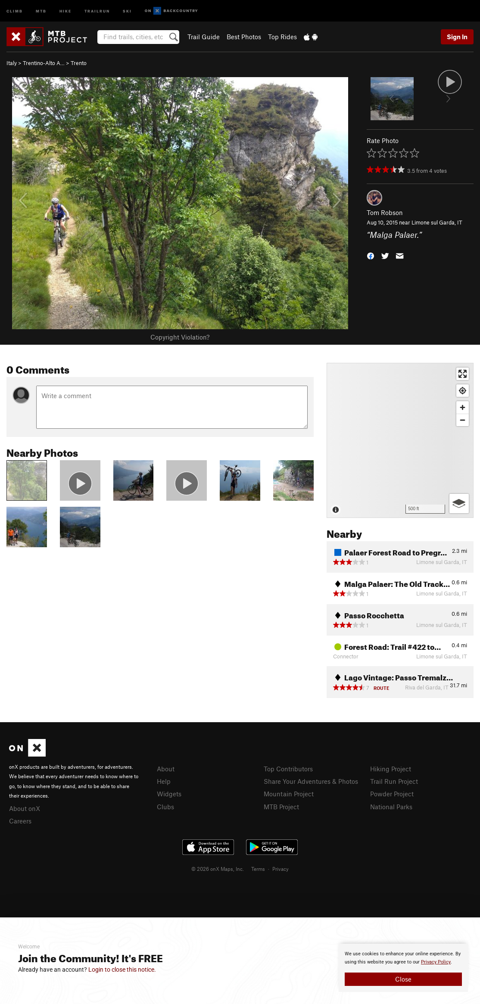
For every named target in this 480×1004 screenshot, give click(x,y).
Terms (258, 869)
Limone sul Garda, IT (436, 222)
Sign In (457, 37)
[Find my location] (462, 390)
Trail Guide (203, 37)
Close (403, 979)
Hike (65, 10)
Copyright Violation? (179, 337)
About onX (24, 808)
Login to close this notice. (122, 969)
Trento (79, 62)
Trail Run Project (394, 781)
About (166, 769)
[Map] (400, 440)
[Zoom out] (462, 420)
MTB (41, 10)
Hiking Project (390, 769)
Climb (14, 10)
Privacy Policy (436, 962)
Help (164, 781)
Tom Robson (385, 212)
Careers (20, 821)
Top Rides (282, 37)
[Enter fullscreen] (462, 374)
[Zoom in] (462, 407)
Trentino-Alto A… (44, 62)
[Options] (459, 503)
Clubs (165, 807)
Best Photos (244, 37)
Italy (11, 62)
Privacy (280, 869)
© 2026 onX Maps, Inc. (217, 869)
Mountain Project (289, 794)
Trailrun (97, 10)
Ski (127, 10)
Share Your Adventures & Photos (311, 781)
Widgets (169, 794)
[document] (403, 968)
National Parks (391, 807)
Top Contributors (288, 769)
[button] (370, 255)
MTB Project (281, 807)
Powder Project (392, 794)
